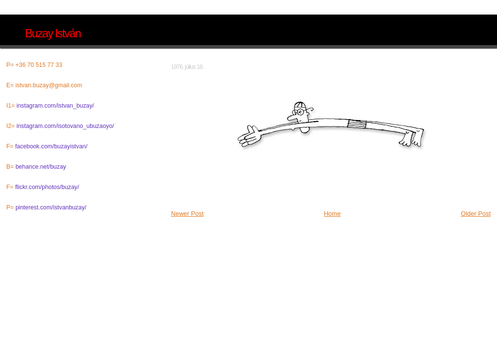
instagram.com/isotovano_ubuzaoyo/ (65, 126)
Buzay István (52, 33)
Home (332, 213)
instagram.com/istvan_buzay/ (55, 105)
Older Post (476, 213)
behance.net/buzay (41, 166)
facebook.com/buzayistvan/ (51, 146)
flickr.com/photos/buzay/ (47, 187)
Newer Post (187, 213)
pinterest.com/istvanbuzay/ (51, 207)
